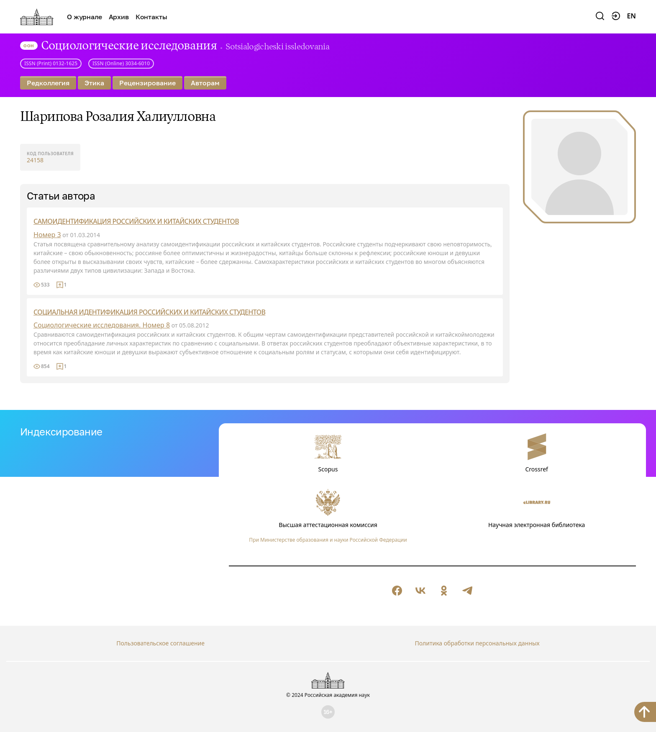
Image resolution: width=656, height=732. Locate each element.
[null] (397, 591)
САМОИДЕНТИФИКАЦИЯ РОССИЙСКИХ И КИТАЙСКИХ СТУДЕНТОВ (136, 221)
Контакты (151, 17)
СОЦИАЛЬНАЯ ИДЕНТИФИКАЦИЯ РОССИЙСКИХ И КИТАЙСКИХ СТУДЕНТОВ (149, 312)
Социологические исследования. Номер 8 (101, 325)
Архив (119, 17)
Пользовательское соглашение (160, 643)
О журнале (84, 17)
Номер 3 (47, 234)
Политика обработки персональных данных (477, 643)
